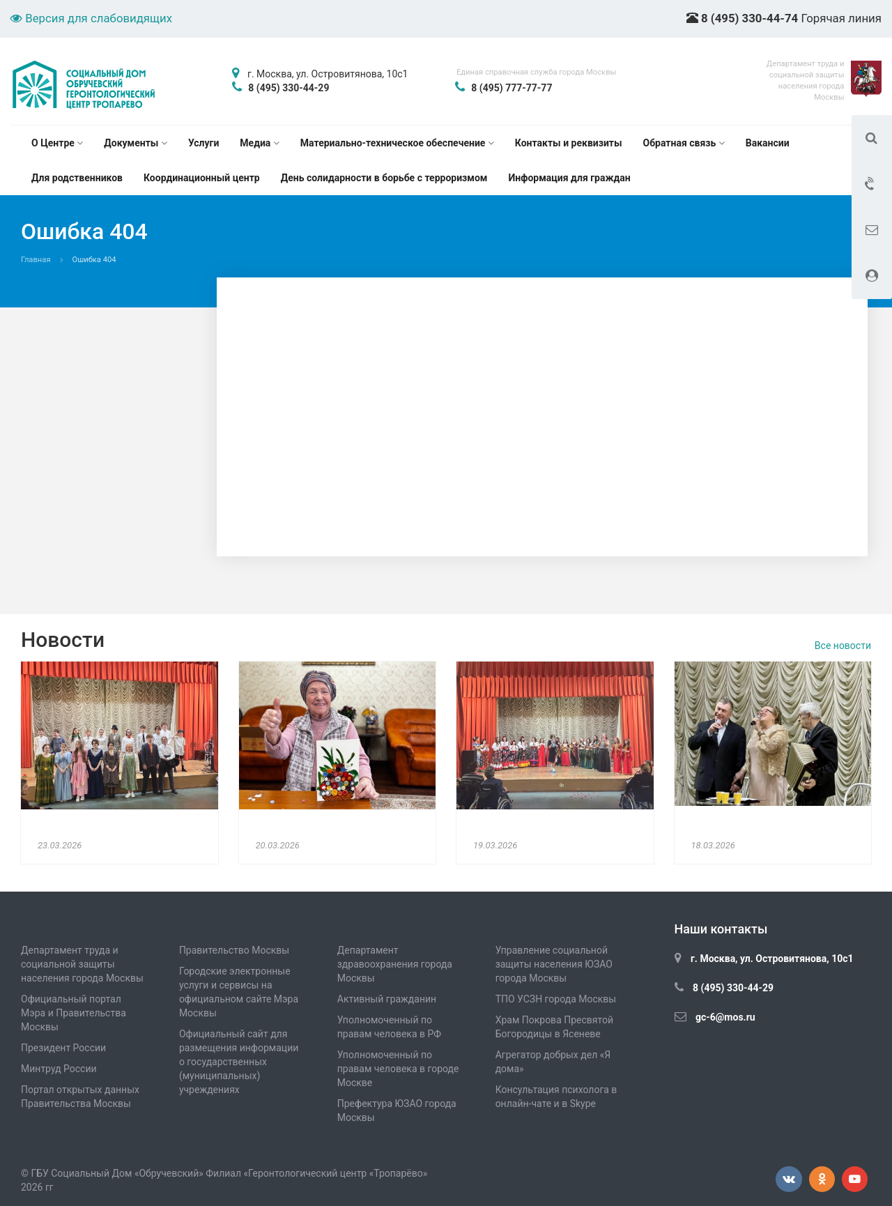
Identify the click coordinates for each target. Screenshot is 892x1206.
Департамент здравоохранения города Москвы (394, 964)
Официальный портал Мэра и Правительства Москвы (73, 1012)
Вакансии (768, 142)
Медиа (259, 142)
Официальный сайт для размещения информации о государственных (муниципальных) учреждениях (238, 1061)
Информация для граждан (569, 177)
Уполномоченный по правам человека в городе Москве (398, 1068)
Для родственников (77, 177)
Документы (135, 142)
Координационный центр (202, 177)
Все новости (843, 645)
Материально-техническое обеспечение (397, 142)
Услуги (203, 142)
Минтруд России (59, 1068)
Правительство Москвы (234, 950)
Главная (36, 259)
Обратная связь (684, 142)
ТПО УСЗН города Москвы (556, 999)
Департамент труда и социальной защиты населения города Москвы (82, 964)
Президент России (63, 1047)
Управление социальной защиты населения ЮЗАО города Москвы (554, 964)
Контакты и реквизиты (568, 142)
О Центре (57, 142)
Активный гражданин (386, 999)
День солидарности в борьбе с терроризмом (384, 177)
